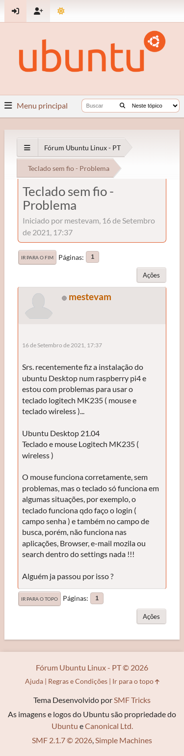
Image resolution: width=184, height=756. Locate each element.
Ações (151, 275)
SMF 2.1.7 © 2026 (62, 740)
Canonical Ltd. (109, 725)
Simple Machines (123, 740)
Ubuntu (65, 725)
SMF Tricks (132, 699)
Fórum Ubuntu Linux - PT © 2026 (92, 667)
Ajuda (34, 681)
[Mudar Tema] (61, 11)
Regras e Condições (77, 681)
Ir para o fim (37, 257)
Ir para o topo (39, 599)
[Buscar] (122, 105)
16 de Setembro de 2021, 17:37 (62, 345)
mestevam (90, 296)
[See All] (27, 147)
